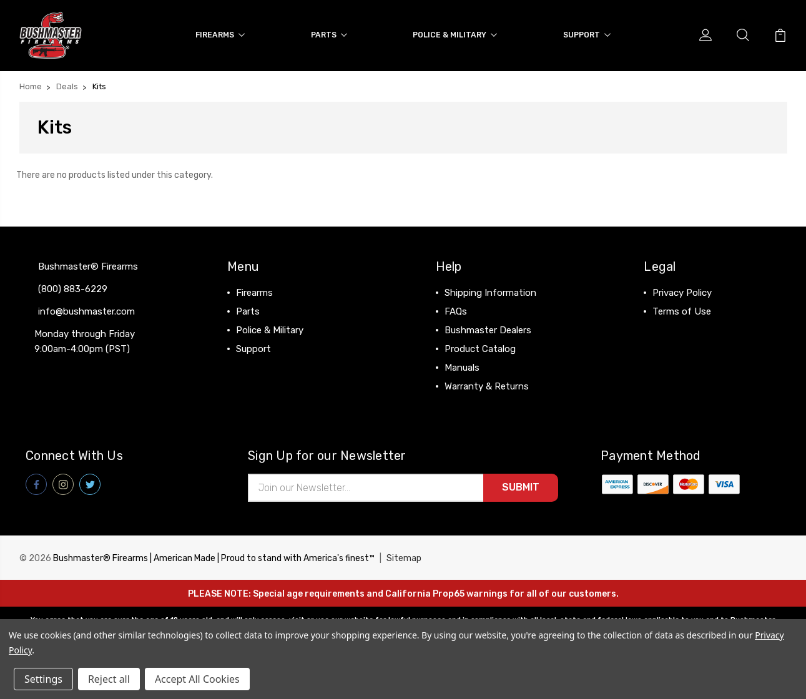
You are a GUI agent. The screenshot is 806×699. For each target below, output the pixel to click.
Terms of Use (681, 310)
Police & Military (455, 34)
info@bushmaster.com (86, 310)
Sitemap (403, 557)
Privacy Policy (682, 292)
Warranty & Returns (487, 385)
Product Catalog (480, 348)
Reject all (109, 679)
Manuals (462, 367)
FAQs (456, 310)
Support (587, 34)
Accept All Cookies (197, 679)
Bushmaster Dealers (488, 329)
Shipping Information (490, 292)
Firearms (220, 34)
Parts (329, 34)
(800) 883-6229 (72, 288)
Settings (43, 679)
